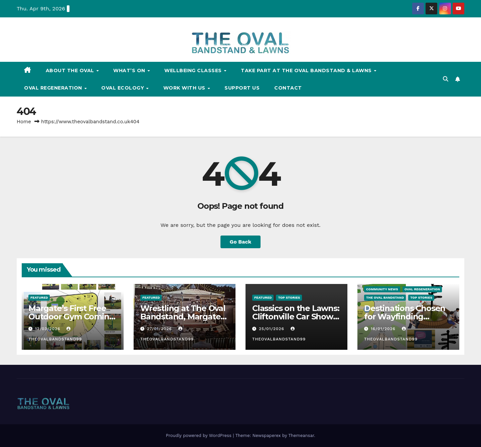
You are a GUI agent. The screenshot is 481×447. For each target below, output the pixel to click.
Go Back (241, 242)
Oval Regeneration (54, 88)
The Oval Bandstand (385, 297)
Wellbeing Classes (193, 70)
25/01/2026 (272, 328)
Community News (382, 289)
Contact (288, 88)
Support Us (242, 88)
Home (24, 122)
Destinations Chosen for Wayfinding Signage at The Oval (404, 316)
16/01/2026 (384, 328)
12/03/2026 (48, 328)
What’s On (130, 70)
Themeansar (301, 435)
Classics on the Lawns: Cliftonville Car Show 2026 (295, 316)
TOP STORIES (289, 297)
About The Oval (71, 70)
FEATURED (39, 297)
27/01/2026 (160, 328)
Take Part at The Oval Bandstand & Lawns (307, 70)
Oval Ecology (123, 88)
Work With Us (185, 88)
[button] (445, 79)
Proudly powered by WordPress (199, 435)
